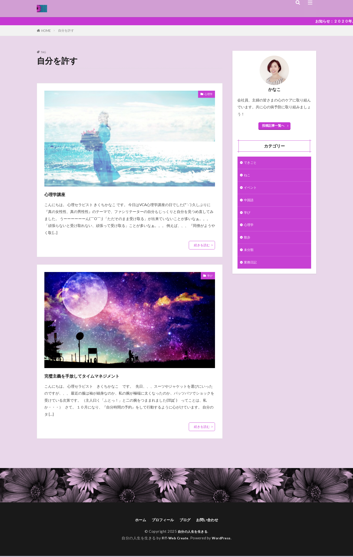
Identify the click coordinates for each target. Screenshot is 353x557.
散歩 (247, 242)
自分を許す (66, 30)
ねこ (247, 176)
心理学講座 (60, 194)
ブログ (186, 520)
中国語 (249, 203)
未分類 (249, 256)
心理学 (207, 95)
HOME (46, 30)
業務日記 (251, 269)
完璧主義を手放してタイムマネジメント (103, 375)
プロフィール (160, 520)
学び (209, 276)
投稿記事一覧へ (273, 125)
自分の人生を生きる (193, 532)
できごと (251, 163)
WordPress (223, 539)
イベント (251, 189)
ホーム (135, 520)
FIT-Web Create (174, 539)
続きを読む (202, 245)
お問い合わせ (211, 520)
